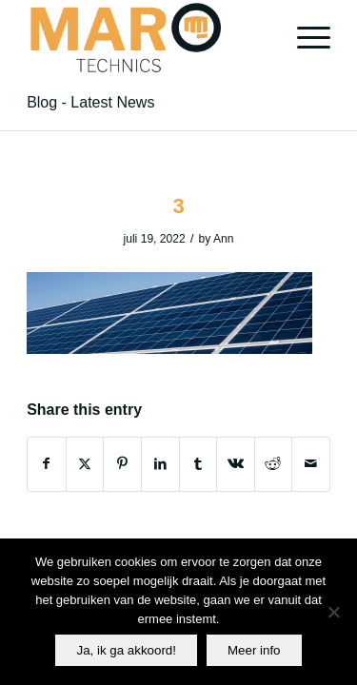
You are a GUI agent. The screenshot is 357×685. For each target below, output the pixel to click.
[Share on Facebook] (47, 464)
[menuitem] (304, 38)
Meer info (254, 650)
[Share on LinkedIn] (160, 464)
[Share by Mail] (310, 464)
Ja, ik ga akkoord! (125, 650)
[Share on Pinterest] (122, 464)
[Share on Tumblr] (198, 464)
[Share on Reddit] (273, 464)
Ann (223, 238)
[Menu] (304, 38)
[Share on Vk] (235, 464)
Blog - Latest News (90, 102)
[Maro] (148, 38)
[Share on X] (85, 464)
